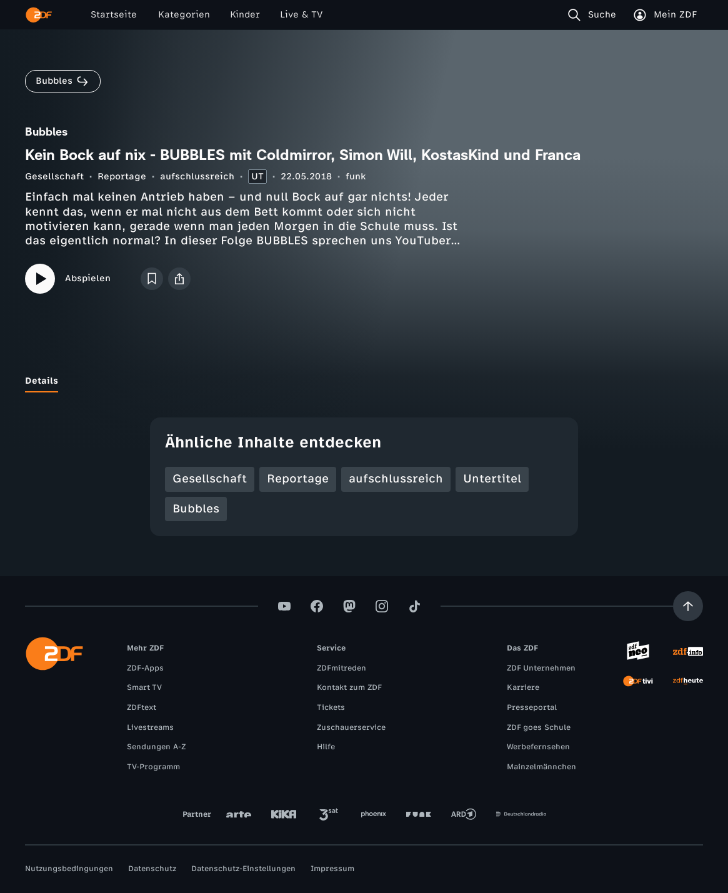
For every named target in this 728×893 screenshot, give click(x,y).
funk (356, 176)
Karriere (523, 687)
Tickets (331, 707)
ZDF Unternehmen (541, 668)
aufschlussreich (197, 176)
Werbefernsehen (538, 746)
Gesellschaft (54, 176)
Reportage (121, 176)
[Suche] (594, 14)
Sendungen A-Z (156, 746)
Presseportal (532, 707)
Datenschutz (152, 868)
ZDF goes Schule (539, 727)
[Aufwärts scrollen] (688, 606)
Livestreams (150, 727)
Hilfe (326, 746)
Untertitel (492, 479)
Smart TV (144, 687)
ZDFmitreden (341, 668)
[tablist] (364, 381)
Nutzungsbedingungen (69, 868)
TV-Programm (153, 766)
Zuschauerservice (351, 727)
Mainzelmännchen (541, 766)
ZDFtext (141, 707)
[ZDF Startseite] (38, 15)
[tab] (41, 381)
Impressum (332, 868)
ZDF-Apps (145, 668)
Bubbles (195, 509)
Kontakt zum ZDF (349, 687)
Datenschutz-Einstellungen (243, 868)
